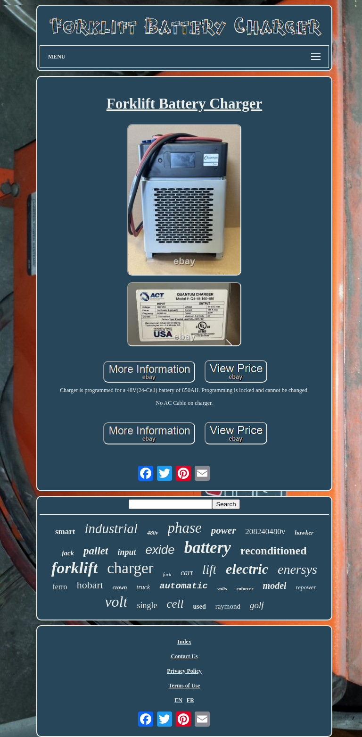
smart (65, 531)
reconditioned (273, 550)
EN (178, 700)
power (223, 530)
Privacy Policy (184, 671)
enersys (297, 569)
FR (190, 700)
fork (167, 574)
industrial (111, 528)
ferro (60, 587)
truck (143, 587)
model (275, 585)
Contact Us (184, 656)
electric (247, 569)
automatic (183, 586)
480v (152, 532)
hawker (304, 532)
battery (207, 547)
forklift (74, 568)
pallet (95, 551)
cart (187, 573)
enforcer (245, 588)
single (147, 605)
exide (160, 550)
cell (174, 603)
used (199, 606)
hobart (90, 585)
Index (184, 641)
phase (185, 527)
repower (306, 587)
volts (222, 588)
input (126, 552)
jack (68, 553)
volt (116, 601)
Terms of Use (184, 685)
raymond (227, 606)
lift (209, 569)
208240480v (265, 531)
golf (257, 605)
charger (130, 568)
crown (120, 587)
